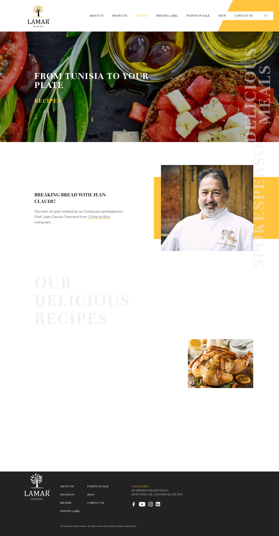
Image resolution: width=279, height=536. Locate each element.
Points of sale (198, 16)
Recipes (142, 16)
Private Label (167, 16)
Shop (222, 16)
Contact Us (243, 16)
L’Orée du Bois (99, 216)
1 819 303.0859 (139, 486)
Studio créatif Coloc (127, 526)
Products (119, 16)
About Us (96, 16)
